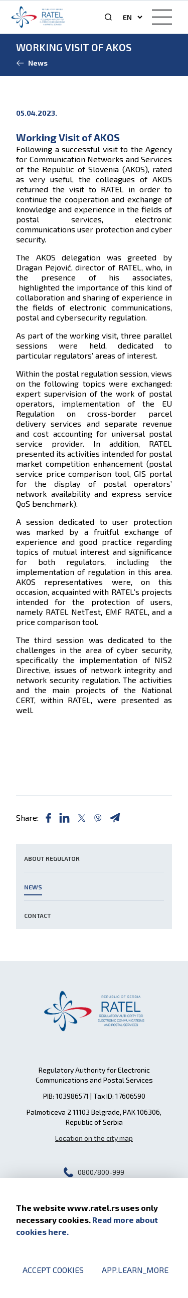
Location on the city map (94, 1138)
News (33, 886)
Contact (37, 915)
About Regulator (52, 858)
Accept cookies (53, 1269)
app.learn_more (135, 1269)
